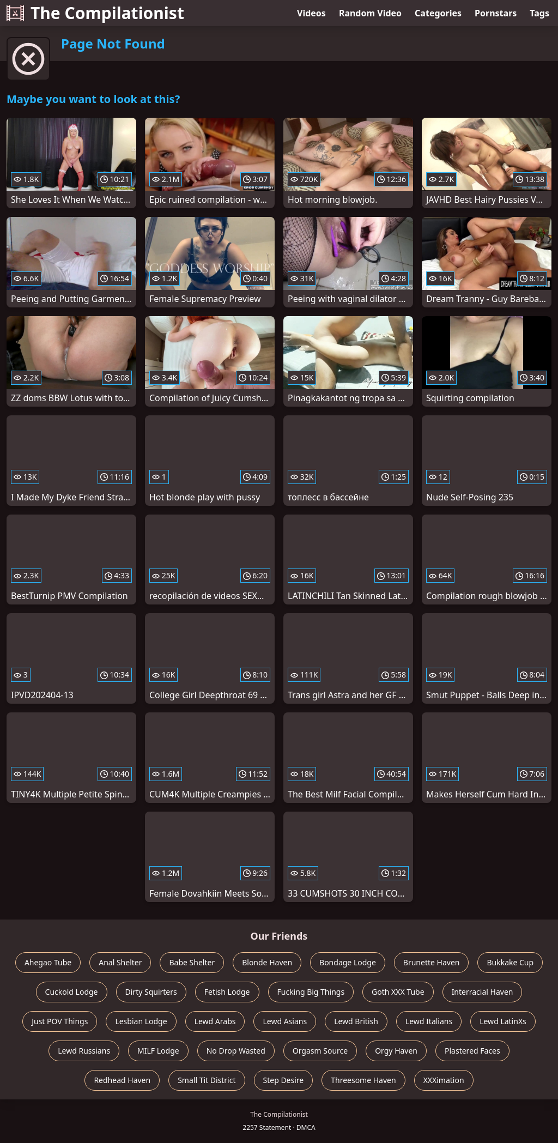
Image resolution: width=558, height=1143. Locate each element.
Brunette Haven (431, 962)
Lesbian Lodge (141, 1021)
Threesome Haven (363, 1080)
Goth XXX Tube (398, 992)
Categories (438, 13)
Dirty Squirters (151, 992)
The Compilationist (95, 13)
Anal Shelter (120, 962)
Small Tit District (206, 1080)
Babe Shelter (192, 962)
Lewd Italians (428, 1021)
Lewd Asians (285, 1021)
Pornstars (496, 13)
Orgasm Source (320, 1050)
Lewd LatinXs (503, 1021)
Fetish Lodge (227, 992)
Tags (539, 13)
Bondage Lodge (347, 962)
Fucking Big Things (311, 992)
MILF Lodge (158, 1050)
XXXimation (443, 1080)
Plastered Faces (472, 1050)
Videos (311, 13)
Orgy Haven (396, 1050)
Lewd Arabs (215, 1021)
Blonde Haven (267, 962)
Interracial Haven (482, 992)
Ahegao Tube (48, 962)
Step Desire (283, 1080)
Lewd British (356, 1021)
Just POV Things (60, 1021)
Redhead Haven (122, 1080)
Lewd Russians (84, 1050)
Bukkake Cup (510, 962)
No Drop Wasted (236, 1050)
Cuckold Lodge (71, 992)
